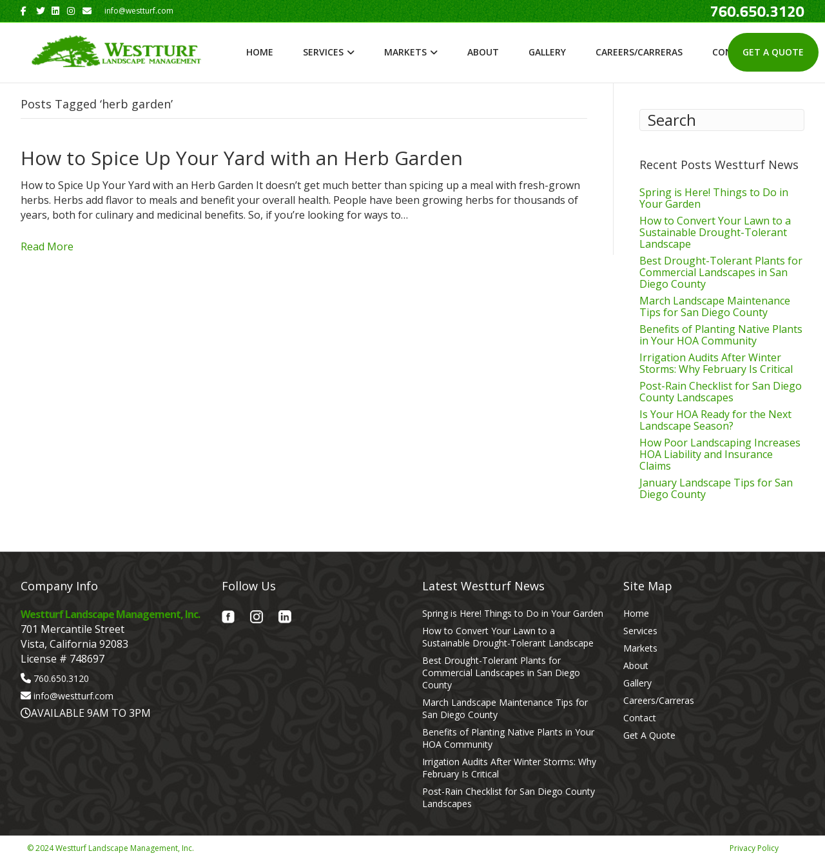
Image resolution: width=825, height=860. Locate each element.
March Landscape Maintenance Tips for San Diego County (714, 306)
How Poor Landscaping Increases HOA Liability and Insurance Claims (720, 454)
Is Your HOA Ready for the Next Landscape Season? (715, 420)
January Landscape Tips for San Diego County (716, 488)
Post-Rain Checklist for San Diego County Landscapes (720, 392)
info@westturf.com (73, 696)
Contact (639, 718)
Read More (47, 246)
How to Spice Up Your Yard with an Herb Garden (242, 158)
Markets (405, 52)
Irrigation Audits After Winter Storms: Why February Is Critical (716, 363)
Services (323, 52)
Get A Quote (773, 52)
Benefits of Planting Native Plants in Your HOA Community (720, 335)
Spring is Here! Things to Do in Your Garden (713, 198)
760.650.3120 (61, 678)
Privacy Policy (754, 848)
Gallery (547, 52)
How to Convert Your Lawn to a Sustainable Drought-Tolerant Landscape (715, 232)
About (483, 52)
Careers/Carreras (639, 52)
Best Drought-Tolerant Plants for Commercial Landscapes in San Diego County (720, 272)
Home (259, 52)
